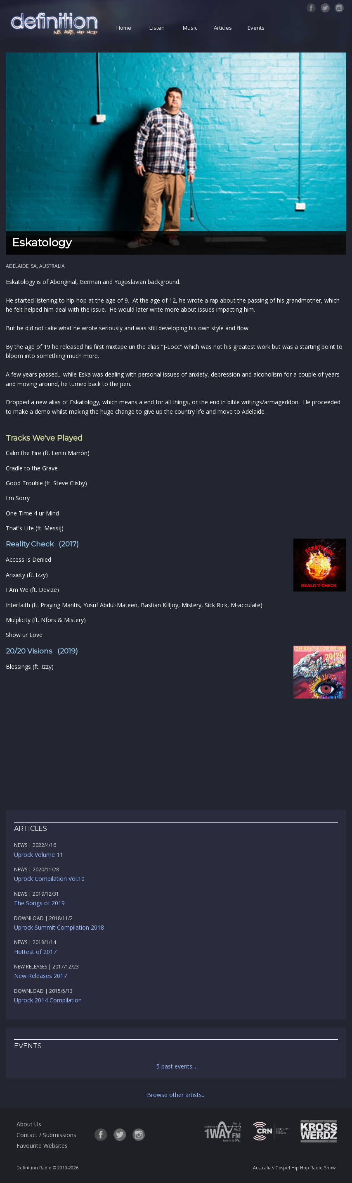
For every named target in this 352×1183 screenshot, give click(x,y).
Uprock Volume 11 (38, 855)
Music (190, 27)
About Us (29, 1124)
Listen (157, 27)
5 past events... (176, 1066)
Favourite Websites (42, 1146)
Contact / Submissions (46, 1135)
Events (256, 27)
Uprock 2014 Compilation (48, 1000)
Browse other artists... (176, 1095)
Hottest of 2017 (35, 952)
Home (123, 27)
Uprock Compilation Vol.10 (49, 878)
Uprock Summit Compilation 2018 (59, 927)
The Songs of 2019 (39, 903)
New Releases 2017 (40, 976)
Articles (223, 27)
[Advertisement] (176, 758)
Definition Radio (34, 1168)
